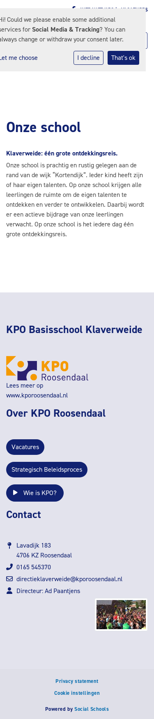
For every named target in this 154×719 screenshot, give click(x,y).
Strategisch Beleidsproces (46, 469)
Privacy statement (77, 681)
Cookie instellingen (77, 692)
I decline (88, 57)
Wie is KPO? (35, 492)
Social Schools (91, 708)
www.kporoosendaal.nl (37, 395)
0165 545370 (33, 567)
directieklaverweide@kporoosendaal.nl (69, 579)
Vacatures (25, 447)
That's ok (123, 57)
